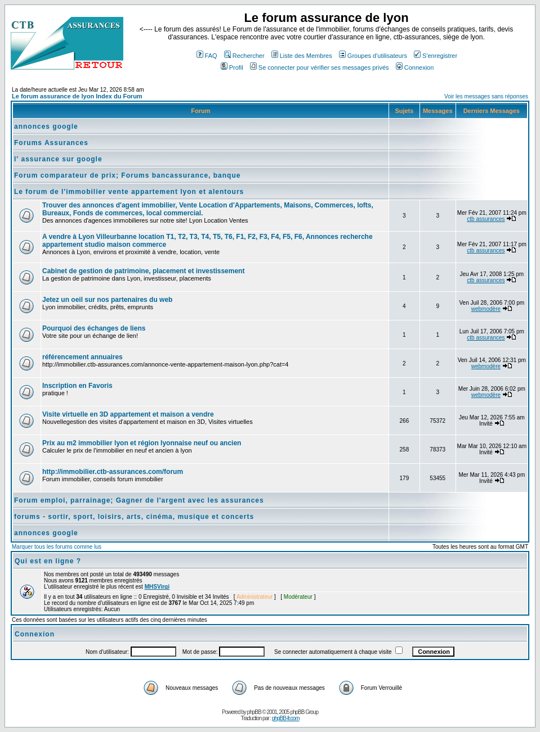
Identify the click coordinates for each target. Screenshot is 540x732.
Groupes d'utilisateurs (373, 55)
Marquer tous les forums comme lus (56, 547)
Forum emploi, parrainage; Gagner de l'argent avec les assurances (139, 500)
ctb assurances (486, 219)
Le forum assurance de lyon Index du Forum (77, 96)
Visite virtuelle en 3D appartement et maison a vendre (128, 414)
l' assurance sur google (58, 159)
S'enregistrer (435, 55)
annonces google (46, 126)
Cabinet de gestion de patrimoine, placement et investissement (143, 271)
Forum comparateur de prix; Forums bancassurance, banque (127, 175)
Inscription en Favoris (77, 386)
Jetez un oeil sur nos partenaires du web (107, 300)
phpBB (254, 712)
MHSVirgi (157, 587)
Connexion (415, 67)
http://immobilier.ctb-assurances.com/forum (112, 472)
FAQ (207, 55)
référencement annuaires (82, 357)
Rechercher (244, 55)
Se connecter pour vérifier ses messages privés (319, 67)
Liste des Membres (301, 55)
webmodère (486, 309)
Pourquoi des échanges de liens (93, 328)
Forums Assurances (51, 143)
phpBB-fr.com (286, 718)
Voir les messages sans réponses (486, 96)
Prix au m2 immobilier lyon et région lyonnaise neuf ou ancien (141, 443)
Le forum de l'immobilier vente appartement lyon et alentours (129, 192)
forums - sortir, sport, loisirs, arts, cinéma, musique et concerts (134, 517)
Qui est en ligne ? (48, 561)
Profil (232, 67)
